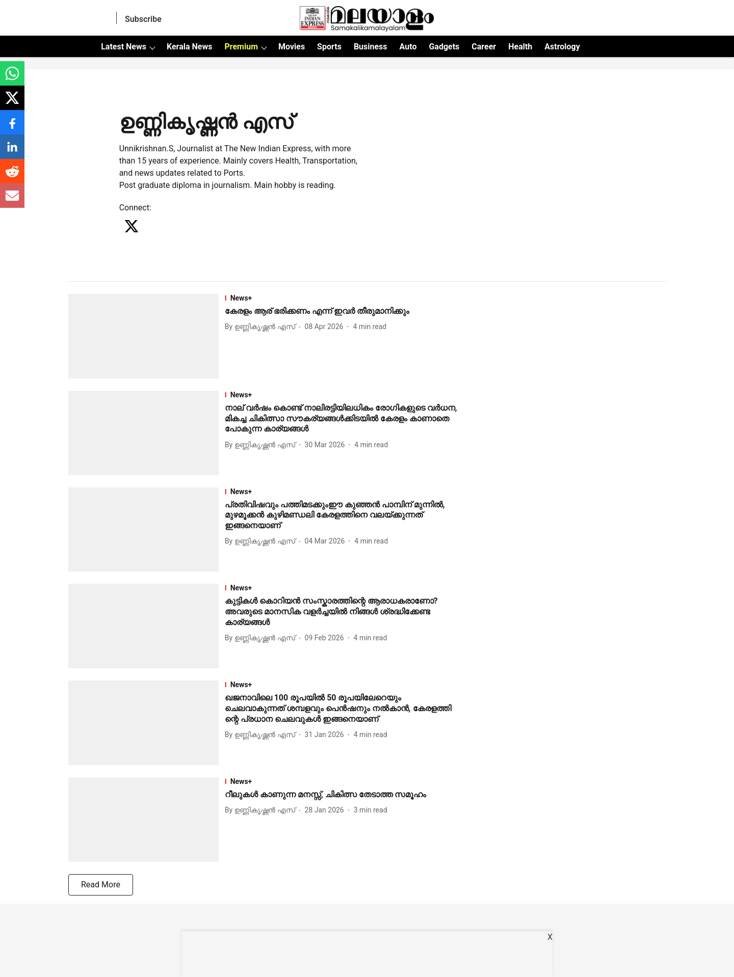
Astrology (562, 46)
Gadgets (444, 46)
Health (520, 46)
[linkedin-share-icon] (12, 152)
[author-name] (262, 326)
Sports (329, 46)
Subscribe (143, 19)
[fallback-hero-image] (146, 336)
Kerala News (189, 46)
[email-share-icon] (12, 201)
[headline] (342, 311)
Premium (241, 46)
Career (483, 46)
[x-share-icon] (12, 103)
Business (370, 46)
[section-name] (342, 298)
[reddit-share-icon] (12, 176)
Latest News (123, 46)
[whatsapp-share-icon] (12, 79)
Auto (408, 46)
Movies (291, 46)
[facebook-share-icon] (12, 127)
